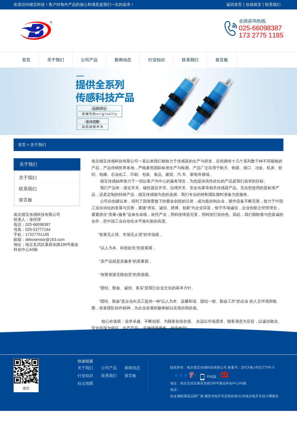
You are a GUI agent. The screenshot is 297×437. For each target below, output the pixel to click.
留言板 (222, 59)
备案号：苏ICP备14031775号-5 (251, 367)
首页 (26, 59)
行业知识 (156, 59)
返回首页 (234, 4)
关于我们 (55, 59)
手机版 (211, 377)
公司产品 (89, 59)
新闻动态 (123, 59)
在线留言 (253, 4)
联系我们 (273, 4)
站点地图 (85, 383)
